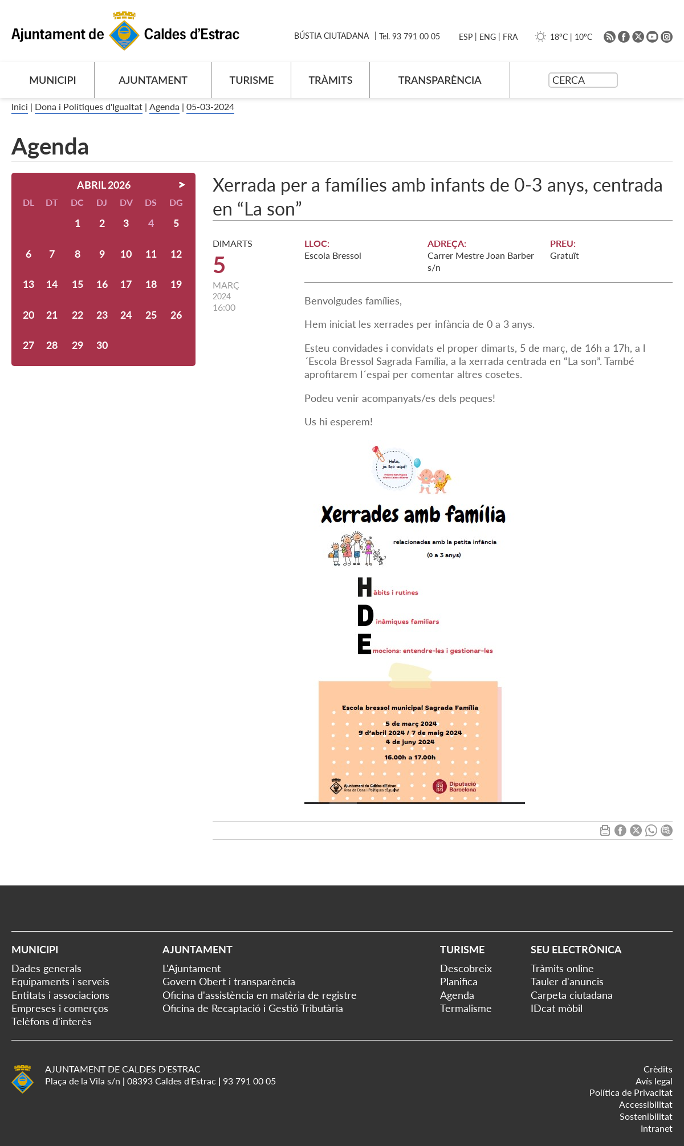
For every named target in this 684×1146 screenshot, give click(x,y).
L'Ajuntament (191, 968)
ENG (487, 37)
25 (151, 314)
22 (77, 314)
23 (102, 314)
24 (126, 314)
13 (28, 284)
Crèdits (658, 1068)
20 (28, 314)
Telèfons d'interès (51, 1021)
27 (28, 345)
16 (102, 284)
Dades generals (46, 968)
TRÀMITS (330, 80)
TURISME (252, 80)
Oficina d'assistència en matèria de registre (259, 995)
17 (126, 284)
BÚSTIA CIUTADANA (331, 35)
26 (176, 314)
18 (151, 284)
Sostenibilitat (646, 1116)
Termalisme (466, 1008)
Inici (19, 106)
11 (151, 253)
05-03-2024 (210, 106)
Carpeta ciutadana (572, 995)
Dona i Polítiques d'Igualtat (88, 106)
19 (176, 284)
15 (77, 284)
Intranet (657, 1128)
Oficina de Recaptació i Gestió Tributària (252, 1008)
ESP (466, 37)
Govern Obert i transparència (228, 981)
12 (176, 253)
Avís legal (654, 1080)
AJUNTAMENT (153, 80)
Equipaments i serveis (60, 981)
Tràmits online (562, 968)
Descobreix (466, 968)
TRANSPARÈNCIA (440, 80)
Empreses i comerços (59, 1008)
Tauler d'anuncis (567, 981)
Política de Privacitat (631, 1092)
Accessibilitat (646, 1104)
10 (126, 253)
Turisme (462, 949)
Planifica (459, 981)
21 (52, 314)
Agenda (164, 106)
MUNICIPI (52, 80)
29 (77, 345)
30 (102, 345)
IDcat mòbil (557, 1008)
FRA (510, 37)
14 (52, 284)
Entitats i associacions (60, 995)
